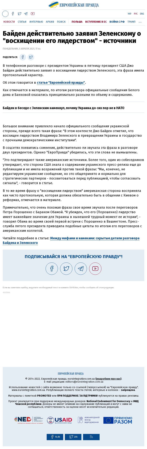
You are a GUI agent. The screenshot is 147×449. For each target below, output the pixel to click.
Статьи (22, 21)
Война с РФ (117, 21)
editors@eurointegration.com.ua (84, 381)
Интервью (36, 21)
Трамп (132, 21)
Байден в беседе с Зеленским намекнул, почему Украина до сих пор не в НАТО (63, 108)
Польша (77, 21)
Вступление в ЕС (96, 21)
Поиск (61, 21)
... (140, 21)
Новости (9, 21)
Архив (50, 21)
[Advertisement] (73, 319)
